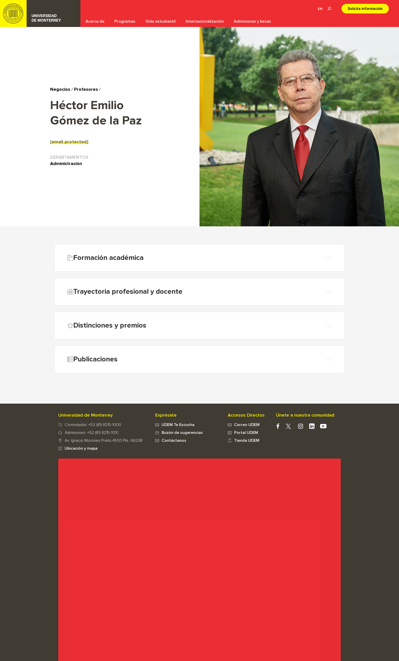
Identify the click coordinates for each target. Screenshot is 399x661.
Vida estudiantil (161, 21)
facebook (277, 426)
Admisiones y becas (252, 21)
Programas (125, 21)
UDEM (40, 13)
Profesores (86, 89)
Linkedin (311, 426)
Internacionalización (205, 21)
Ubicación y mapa (81, 448)
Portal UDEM (246, 433)
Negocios (60, 89)
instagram (300, 426)
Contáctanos (174, 440)
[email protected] (69, 142)
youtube (323, 426)
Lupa (329, 8)
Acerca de (95, 21)
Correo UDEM (247, 425)
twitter (288, 426)
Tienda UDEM (246, 440)
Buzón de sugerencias (182, 433)
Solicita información (365, 9)
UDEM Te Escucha (178, 425)
